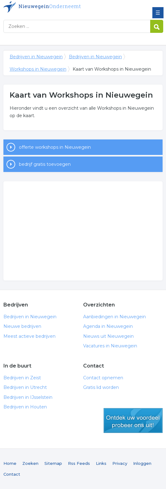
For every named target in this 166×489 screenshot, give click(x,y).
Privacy (119, 463)
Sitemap (53, 463)
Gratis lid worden (101, 387)
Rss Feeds (79, 463)
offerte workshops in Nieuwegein (55, 147)
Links (101, 463)
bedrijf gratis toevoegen (45, 164)
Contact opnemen (103, 378)
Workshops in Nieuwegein (38, 69)
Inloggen (142, 463)
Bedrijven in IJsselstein (27, 397)
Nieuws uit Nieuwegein (108, 336)
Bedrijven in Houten (25, 407)
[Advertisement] (83, 230)
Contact (11, 474)
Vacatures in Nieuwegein (110, 346)
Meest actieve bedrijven (29, 336)
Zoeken (30, 463)
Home (9, 463)
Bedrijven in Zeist (22, 378)
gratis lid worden (133, 420)
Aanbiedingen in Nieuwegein (114, 316)
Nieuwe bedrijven (22, 326)
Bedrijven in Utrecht (25, 387)
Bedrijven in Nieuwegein (48, 7)
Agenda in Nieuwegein (108, 326)
